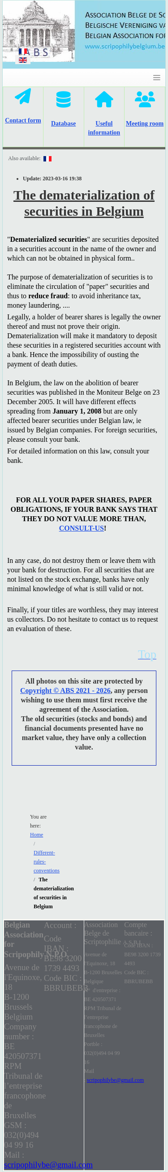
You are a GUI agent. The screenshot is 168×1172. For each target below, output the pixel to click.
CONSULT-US (81, 528)
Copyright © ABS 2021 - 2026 (65, 690)
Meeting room (145, 123)
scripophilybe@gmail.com (48, 1164)
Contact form (23, 120)
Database (63, 123)
